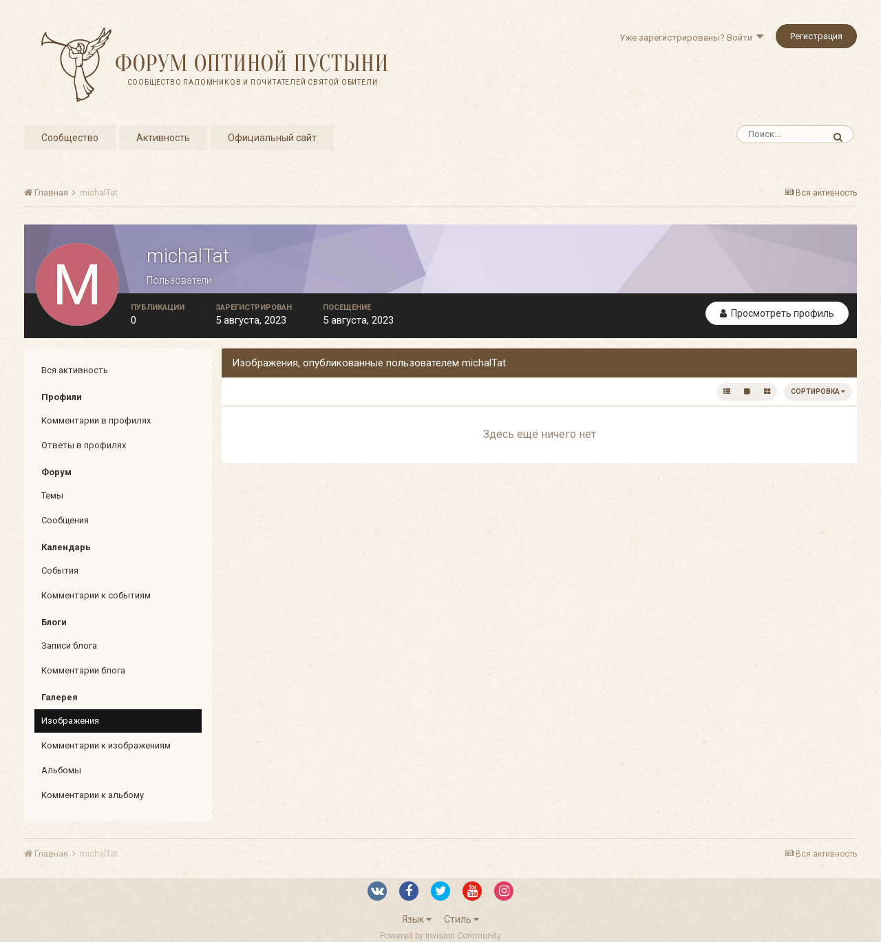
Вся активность (74, 370)
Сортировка (818, 391)
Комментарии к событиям (96, 595)
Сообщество (69, 137)
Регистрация (816, 36)
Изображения (70, 720)
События (59, 570)
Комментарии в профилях (96, 420)
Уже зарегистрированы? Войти (691, 37)
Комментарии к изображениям (106, 745)
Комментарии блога (83, 670)
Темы (52, 495)
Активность (163, 137)
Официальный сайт (272, 137)
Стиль (461, 919)
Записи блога (69, 645)
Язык (417, 919)
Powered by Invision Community (440, 936)
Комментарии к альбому (92, 795)
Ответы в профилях (83, 445)
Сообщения (65, 520)
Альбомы (61, 770)
